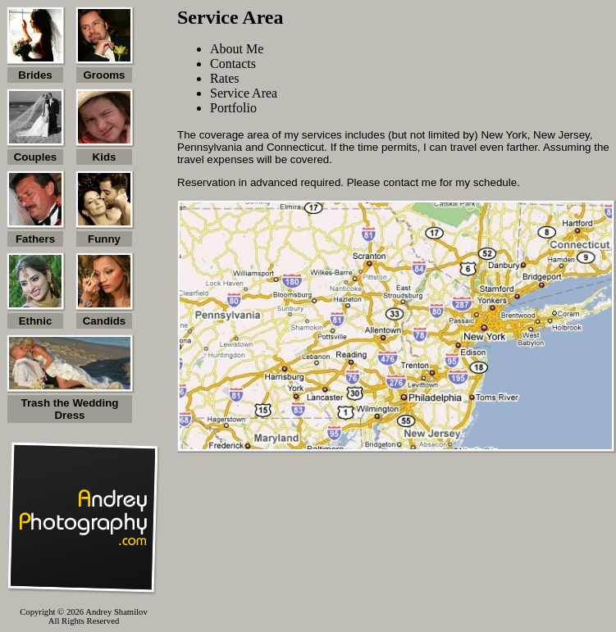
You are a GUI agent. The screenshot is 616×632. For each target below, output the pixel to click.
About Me (236, 49)
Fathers (35, 239)
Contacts (233, 63)
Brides (35, 75)
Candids (104, 321)
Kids (104, 157)
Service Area (243, 93)
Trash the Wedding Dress (70, 409)
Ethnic (35, 321)
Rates (225, 78)
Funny (104, 239)
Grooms (104, 75)
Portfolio (233, 108)
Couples (35, 157)
